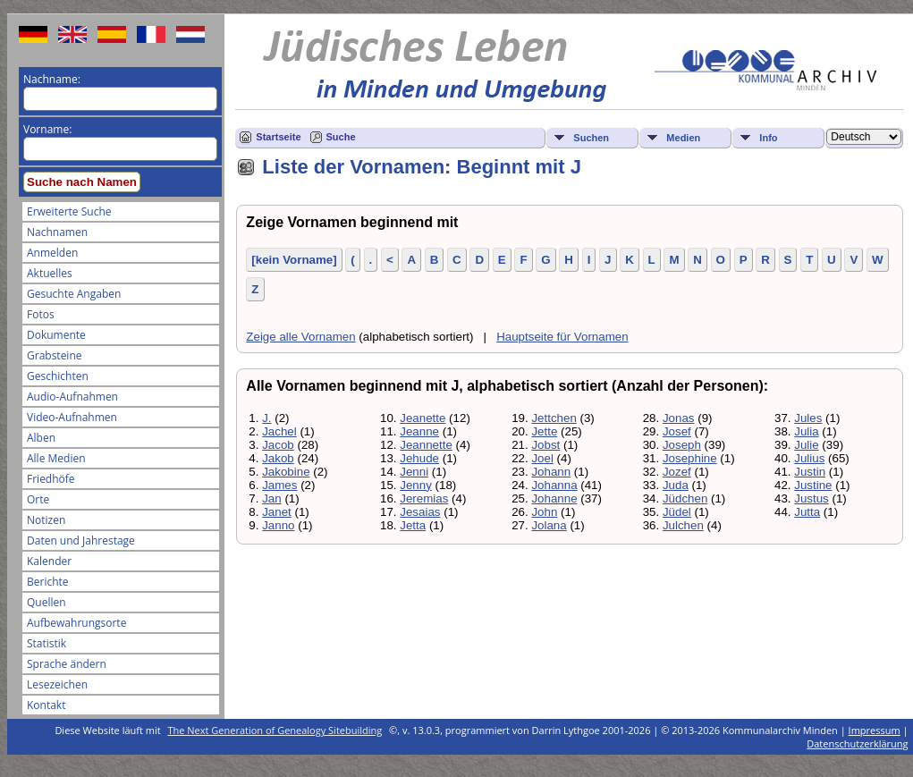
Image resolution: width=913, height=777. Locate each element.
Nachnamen (57, 232)
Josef (677, 431)
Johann (551, 471)
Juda (676, 485)
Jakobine (285, 471)
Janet (277, 512)
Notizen (46, 520)
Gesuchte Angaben (74, 293)
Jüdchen (685, 498)
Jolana (548, 525)
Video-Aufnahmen (72, 417)
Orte (38, 499)
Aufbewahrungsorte (76, 622)
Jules (808, 418)
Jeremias (424, 498)
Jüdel (677, 512)
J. (266, 418)
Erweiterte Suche (69, 211)
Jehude (419, 458)
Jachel (279, 431)
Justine (813, 485)
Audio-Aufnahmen (72, 396)
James (279, 485)
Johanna (554, 485)
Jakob (278, 458)
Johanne (554, 498)
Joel (542, 458)
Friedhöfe (51, 478)
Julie (806, 445)
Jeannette (426, 445)
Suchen (591, 137)
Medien (683, 137)
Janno (278, 525)
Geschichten (58, 376)
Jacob (278, 445)
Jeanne (419, 431)
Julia (806, 431)
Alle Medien (56, 458)
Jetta (413, 525)
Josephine (690, 458)
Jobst (545, 445)
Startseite (278, 136)
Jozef (677, 471)
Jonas (679, 418)
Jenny (416, 485)
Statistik (46, 643)
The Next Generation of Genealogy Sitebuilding (275, 730)
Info (768, 137)
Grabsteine (54, 355)
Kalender (49, 561)
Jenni (414, 471)
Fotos (41, 314)
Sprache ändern (66, 663)
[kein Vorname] (293, 259)
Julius (809, 458)
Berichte (48, 581)
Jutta (807, 512)
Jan (272, 498)
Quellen (46, 602)
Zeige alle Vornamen (300, 336)
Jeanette (422, 418)
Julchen (683, 525)
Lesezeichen (57, 684)
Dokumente (56, 334)
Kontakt (46, 705)
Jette (544, 431)
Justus (811, 498)
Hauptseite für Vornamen (562, 336)
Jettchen (553, 418)
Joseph (682, 445)
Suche (341, 136)
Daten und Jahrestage (81, 540)
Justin (809, 471)
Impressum (874, 730)
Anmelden (52, 252)
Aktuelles (49, 273)
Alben (41, 437)
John (544, 512)
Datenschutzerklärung (857, 743)
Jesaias (420, 512)
